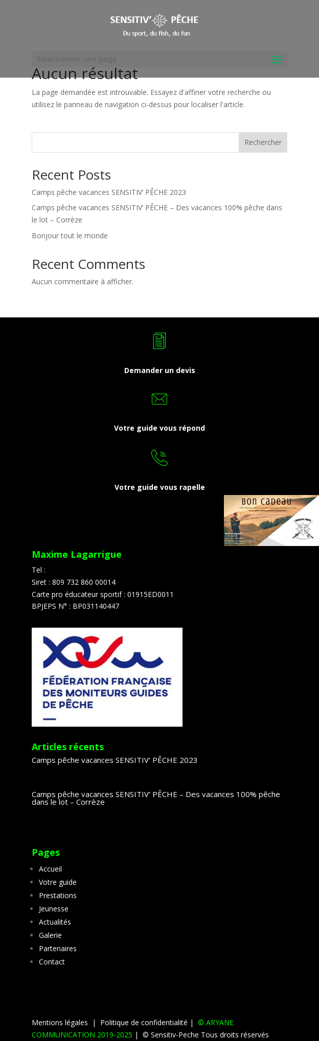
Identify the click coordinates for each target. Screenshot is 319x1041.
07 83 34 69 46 (72, 570)
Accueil (50, 869)
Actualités (55, 922)
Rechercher (263, 142)
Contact (52, 961)
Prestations (58, 895)
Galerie (50, 935)
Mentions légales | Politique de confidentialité (111, 1022)
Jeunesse (54, 908)
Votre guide (58, 882)
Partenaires (58, 948)
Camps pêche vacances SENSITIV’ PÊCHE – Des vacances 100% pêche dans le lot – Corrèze (156, 798)
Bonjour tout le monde (70, 235)
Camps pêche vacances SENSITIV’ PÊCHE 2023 (109, 192)
